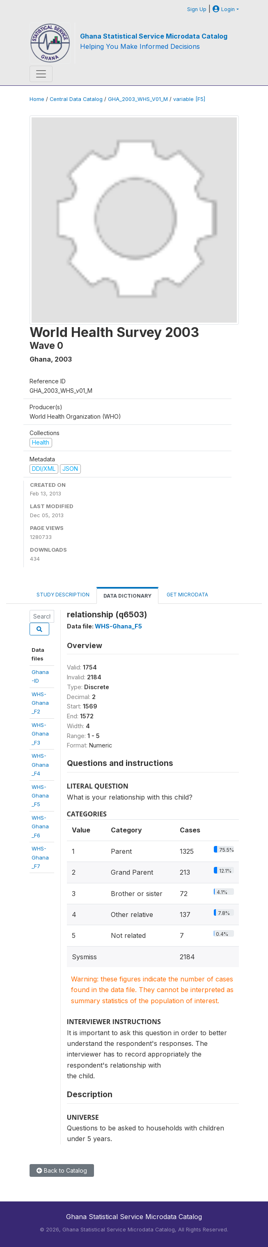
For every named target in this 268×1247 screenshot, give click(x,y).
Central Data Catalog (76, 99)
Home (37, 99)
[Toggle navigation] (41, 74)
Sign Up (196, 9)
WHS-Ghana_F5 (40, 796)
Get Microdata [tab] (186, 594)
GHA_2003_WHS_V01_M (138, 99)
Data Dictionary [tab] (127, 596)
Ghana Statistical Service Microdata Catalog (153, 36)
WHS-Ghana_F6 (40, 826)
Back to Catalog (62, 1170)
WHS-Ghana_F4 (40, 764)
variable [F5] (189, 99)
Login (224, 9)
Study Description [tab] (63, 594)
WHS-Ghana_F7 (40, 857)
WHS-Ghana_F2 (40, 703)
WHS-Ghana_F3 (40, 734)
